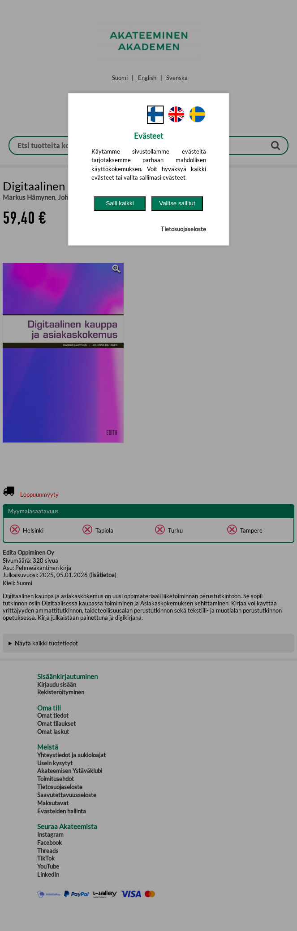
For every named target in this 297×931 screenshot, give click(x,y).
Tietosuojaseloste (183, 229)
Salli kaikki (119, 203)
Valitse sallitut (177, 203)
